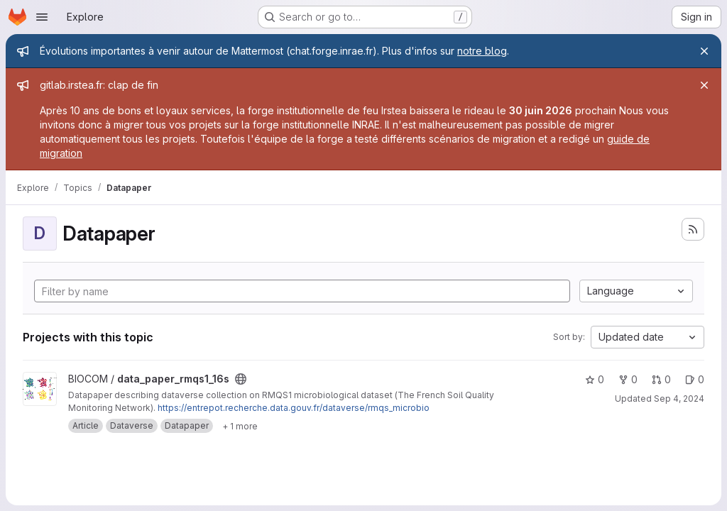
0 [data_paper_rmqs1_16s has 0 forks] (628, 379)
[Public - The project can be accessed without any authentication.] (240, 379)
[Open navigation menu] (42, 17)
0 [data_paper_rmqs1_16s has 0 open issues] (694, 379)
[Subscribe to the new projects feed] (693, 229)
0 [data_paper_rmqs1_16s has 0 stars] (594, 379)
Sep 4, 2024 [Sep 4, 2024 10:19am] (679, 398)
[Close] (704, 51)
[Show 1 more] (240, 425)
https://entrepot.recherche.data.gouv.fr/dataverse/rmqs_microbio (294, 407)
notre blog (482, 51)
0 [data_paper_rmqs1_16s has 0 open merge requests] (661, 379)
